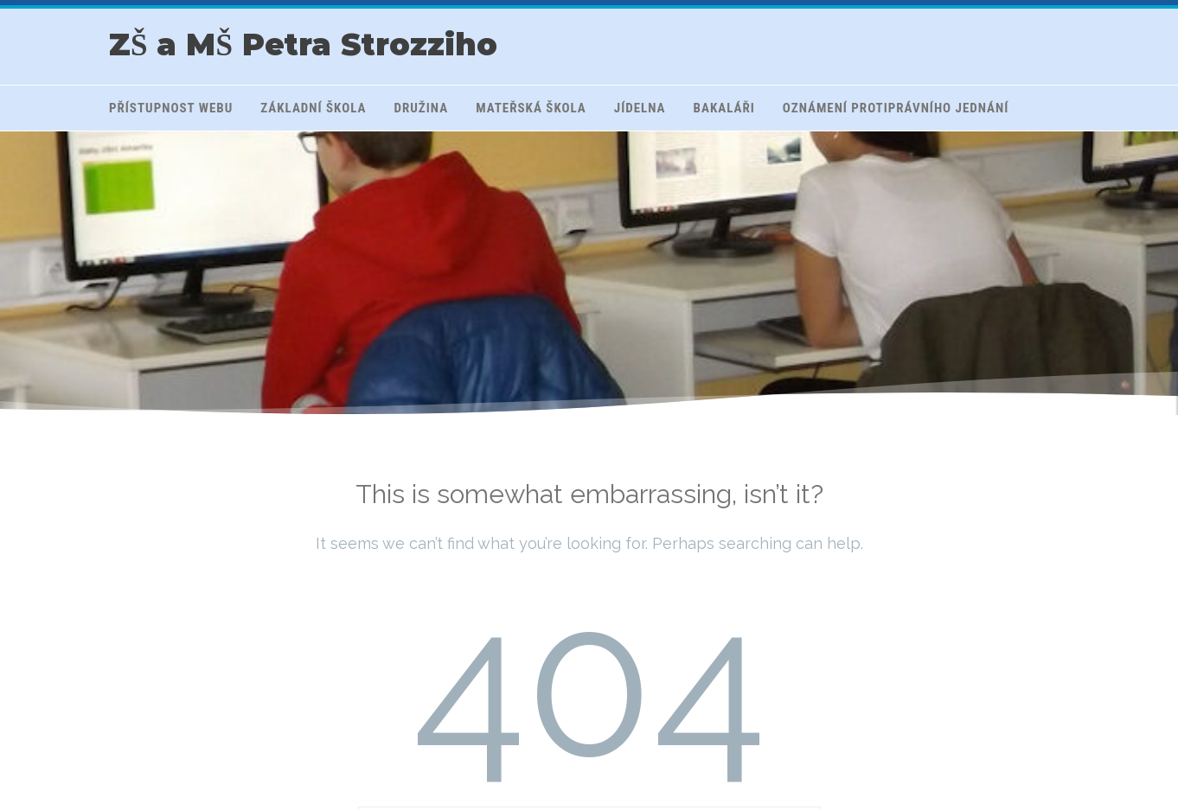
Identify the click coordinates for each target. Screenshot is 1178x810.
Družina (421, 108)
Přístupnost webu (171, 108)
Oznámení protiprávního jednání (896, 108)
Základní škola (313, 108)
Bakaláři (724, 108)
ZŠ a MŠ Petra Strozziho (303, 44)
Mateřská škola (531, 108)
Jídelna (640, 108)
